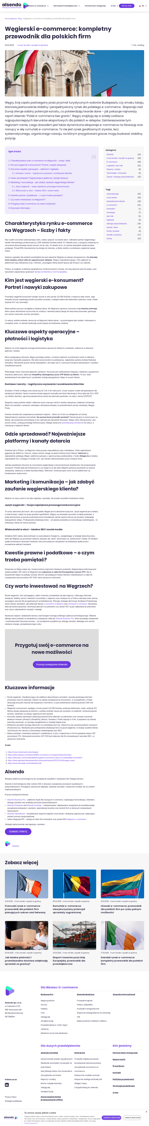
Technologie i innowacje (116, 173)
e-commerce (112, 205)
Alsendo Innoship (34, 805)
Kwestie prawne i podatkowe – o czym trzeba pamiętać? (37, 195)
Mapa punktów (47, 1000)
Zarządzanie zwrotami (51, 1075)
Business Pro (47, 994)
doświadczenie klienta (116, 201)
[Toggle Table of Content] (92, 157)
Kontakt (117, 1072)
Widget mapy (80, 1083)
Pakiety (44, 1009)
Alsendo (110, 154)
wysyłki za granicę (114, 235)
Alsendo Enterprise (15, 805)
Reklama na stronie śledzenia (54, 1033)
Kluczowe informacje (20, 208)
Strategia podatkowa (13, 1101)
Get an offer (127, 6)
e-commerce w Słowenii (53, 604)
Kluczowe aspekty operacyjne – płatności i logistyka (35, 169)
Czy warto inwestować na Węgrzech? (28, 199)
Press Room (118, 1066)
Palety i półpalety (85, 1004)
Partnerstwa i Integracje (95, 6)
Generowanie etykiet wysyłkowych (57, 1059)
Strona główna (11, 18)
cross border (112, 198)
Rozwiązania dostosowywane (87, 1063)
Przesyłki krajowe (84, 1000)
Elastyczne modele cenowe (87, 1075)
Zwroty (44, 1004)
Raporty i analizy (113, 169)
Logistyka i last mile (115, 166)
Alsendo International (16, 814)
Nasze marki (119, 1059)
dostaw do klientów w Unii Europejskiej (51, 272)
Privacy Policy (11, 1097)
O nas (114, 6)
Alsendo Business (85, 994)
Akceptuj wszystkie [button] (112, 1118)
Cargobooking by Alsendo (86, 1087)
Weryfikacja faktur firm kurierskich (56, 1071)
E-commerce (112, 162)
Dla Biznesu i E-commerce (36, 6)
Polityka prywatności (123, 1079)
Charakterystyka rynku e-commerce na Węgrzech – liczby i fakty (40, 160)
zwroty (109, 238)
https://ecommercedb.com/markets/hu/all (24, 763)
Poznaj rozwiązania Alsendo (52, 664)
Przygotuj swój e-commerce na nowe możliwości (33, 204)
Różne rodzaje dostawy (51, 1083)
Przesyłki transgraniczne (88, 1009)
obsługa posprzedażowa (117, 224)
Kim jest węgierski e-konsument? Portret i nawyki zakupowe (38, 165)
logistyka (110, 220)
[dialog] (74, 1117)
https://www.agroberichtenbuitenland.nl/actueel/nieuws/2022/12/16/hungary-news (41, 761)
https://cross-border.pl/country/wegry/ (23, 752)
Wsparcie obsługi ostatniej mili (88, 1079)
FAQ (43, 1013)
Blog (20, 18)
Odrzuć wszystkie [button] (132, 1118)
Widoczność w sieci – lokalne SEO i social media (37, 190)
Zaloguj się (45, 1017)
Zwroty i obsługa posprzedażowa (120, 177)
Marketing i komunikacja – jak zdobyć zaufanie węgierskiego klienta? (42, 182)
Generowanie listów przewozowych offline (52, 1098)
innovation (111, 209)
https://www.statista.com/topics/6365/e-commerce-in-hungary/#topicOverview (39, 755)
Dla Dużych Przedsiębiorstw (67, 6)
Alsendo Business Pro (65, 618)
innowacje (111, 212)
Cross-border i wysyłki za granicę (32, 45)
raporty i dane (112, 227)
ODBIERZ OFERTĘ (18, 831)
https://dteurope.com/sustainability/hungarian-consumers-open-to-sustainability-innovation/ (45, 758)
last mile (110, 216)
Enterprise (79, 1053)
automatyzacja (113, 194)
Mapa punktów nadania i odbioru (92, 1021)
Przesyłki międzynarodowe (86, 1059)
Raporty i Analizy (48, 1079)
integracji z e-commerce (76, 819)
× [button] (146, 1112)
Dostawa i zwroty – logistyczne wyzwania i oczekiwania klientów (44, 173)
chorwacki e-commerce (77, 604)
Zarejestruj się (47, 1021)
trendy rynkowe (113, 231)
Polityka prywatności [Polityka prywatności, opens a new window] (31, 1123)
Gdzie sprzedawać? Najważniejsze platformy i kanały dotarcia (39, 178)
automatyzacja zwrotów (71, 423)
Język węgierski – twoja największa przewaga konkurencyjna (42, 186)
